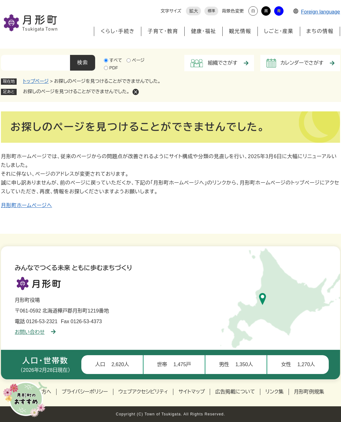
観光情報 (240, 31)
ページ (138, 60)
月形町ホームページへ (26, 205)
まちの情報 (319, 31)
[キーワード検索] (35, 63)
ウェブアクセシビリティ (143, 391)
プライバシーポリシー (85, 391)
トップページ (36, 81)
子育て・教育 (163, 31)
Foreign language (316, 11)
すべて (115, 60)
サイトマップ (191, 391)
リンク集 (274, 391)
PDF (113, 67)
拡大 (193, 10)
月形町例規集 (309, 391)
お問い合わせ (35, 332)
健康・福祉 (203, 31)
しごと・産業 (279, 31)
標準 (211, 11)
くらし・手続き (117, 31)
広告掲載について (235, 391)
